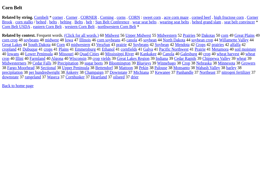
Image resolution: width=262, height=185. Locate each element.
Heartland (99, 77)
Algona (57, 58)
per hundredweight (44, 72)
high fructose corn (229, 17)
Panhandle (184, 72)
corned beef (201, 17)
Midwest (112, 35)
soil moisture (245, 49)
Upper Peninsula (75, 68)
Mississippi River (119, 54)
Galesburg (188, 54)
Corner (71, 17)
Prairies (189, 35)
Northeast (207, 72)
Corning (107, 17)
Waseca (53, 77)
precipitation (12, 72)
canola (131, 40)
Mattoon (126, 68)
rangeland (33, 77)
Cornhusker (75, 77)
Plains (64, 49)
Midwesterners (14, 63)
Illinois (85, 40)
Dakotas (208, 35)
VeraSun (103, 44)
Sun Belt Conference (112, 22)
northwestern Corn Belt (117, 26)
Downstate (118, 72)
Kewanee (162, 72)
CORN (134, 17)
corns (121, 17)
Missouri (66, 54)
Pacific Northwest (174, 49)
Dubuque (30, 49)
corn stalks (24, 22)
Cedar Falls (41, 63)
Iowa (69, 40)
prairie (121, 44)
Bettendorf (104, 68)
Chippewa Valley (216, 58)
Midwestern (167, 35)
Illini (19, 58)
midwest (52, 40)
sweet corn (152, 17)
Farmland (37, 58)
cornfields (129, 49)
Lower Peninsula (39, 54)
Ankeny (72, 72)
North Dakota (174, 40)
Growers (248, 63)
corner (57, 17)
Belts (78, 22)
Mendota (182, 44)
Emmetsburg (85, 49)
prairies (218, 44)
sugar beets (93, 63)
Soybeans (141, 44)
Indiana (162, 58)
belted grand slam (206, 22)
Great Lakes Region (133, 58)
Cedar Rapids (185, 58)
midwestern (80, 44)
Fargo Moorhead (21, 68)
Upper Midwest (138, 35)
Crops (200, 44)
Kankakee (148, 54)
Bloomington (119, 63)
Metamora (220, 49)
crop (206, 54)
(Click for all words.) (81, 35)
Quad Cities (89, 54)
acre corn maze (176, 17)
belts (53, 22)
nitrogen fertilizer (236, 72)
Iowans (13, 54)
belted (41, 22)
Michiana (141, 72)
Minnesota (226, 63)
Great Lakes (12, 44)
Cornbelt (41, 17)
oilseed (119, 77)
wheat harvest (228, 54)
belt (89, 22)
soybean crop (202, 40)
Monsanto (181, 68)
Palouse (161, 68)
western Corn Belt (79, 26)
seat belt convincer (239, 22)
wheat (241, 58)
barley (231, 68)
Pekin (143, 68)
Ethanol (108, 49)
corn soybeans (108, 40)
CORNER (89, 17)
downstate (10, 77)
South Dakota (39, 44)
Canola (168, 54)
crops (48, 49)
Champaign (94, 72)
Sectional (48, 68)
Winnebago (166, 63)
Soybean (162, 44)
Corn (61, 44)
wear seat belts (145, 22)
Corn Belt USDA (16, 26)
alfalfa (235, 44)
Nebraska (204, 63)
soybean (150, 40)
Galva (148, 49)
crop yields (102, 58)
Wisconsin (77, 58)
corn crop (10, 40)
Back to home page (18, 86)
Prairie (200, 49)
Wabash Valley (208, 68)
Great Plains (244, 35)
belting (65, 22)
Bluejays (144, 63)
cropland (9, 49)
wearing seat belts (174, 22)
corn (224, 35)
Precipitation (67, 63)
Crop (186, 63)
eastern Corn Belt (47, 26)
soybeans (31, 40)
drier (134, 77)
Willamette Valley (233, 40)
